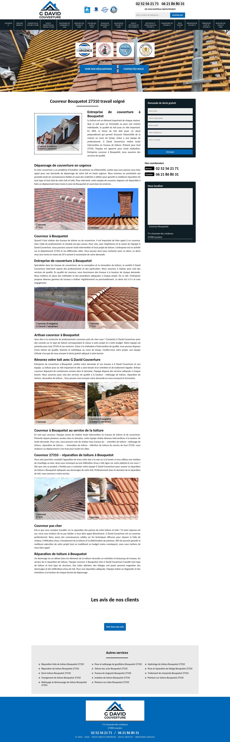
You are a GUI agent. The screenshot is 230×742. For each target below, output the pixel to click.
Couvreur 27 (8, 24)
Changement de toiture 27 (167, 24)
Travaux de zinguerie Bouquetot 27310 (113, 673)
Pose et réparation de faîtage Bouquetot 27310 (170, 668)
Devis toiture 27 (180, 25)
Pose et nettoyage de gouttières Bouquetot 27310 (118, 664)
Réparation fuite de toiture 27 (206, 25)
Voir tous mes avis (115, 626)
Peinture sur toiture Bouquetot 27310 (166, 677)
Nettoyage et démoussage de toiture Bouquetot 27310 (64, 684)
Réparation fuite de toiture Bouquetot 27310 (62, 664)
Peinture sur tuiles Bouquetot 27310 (112, 682)
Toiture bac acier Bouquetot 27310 (111, 668)
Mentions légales (145, 737)
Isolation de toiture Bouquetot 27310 (112, 677)
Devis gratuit (125, 737)
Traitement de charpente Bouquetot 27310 (168, 673)
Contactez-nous (134, 69)
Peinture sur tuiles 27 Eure (220, 25)
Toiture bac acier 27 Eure (92, 25)
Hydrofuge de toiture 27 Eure (33, 24)
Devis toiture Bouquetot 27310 (56, 673)
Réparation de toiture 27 (192, 24)
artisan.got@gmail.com (119, 61)
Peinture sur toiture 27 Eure (79, 25)
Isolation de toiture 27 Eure (118, 25)
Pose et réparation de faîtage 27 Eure (48, 25)
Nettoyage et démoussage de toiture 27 (150, 25)
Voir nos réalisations (98, 69)
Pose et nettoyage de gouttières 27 (133, 25)
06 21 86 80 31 (173, 3)
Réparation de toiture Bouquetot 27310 (60, 668)
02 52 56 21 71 (147, 3)
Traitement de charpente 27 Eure (64, 25)
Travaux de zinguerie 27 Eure (104, 25)
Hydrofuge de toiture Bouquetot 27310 (166, 664)
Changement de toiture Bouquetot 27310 (61, 677)
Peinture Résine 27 (19, 24)
